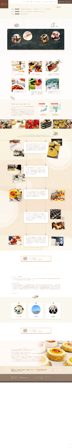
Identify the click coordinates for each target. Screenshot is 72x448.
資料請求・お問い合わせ (65, 1)
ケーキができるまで (37, 1)
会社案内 (50, 1)
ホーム (24, 1)
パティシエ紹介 (45, 1)
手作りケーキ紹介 (30, 1)
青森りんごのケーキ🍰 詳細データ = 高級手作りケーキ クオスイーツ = (33, 38)
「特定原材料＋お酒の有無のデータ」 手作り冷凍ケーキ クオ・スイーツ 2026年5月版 (36, 36)
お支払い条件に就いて (24, 41)
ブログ (55, 1)
